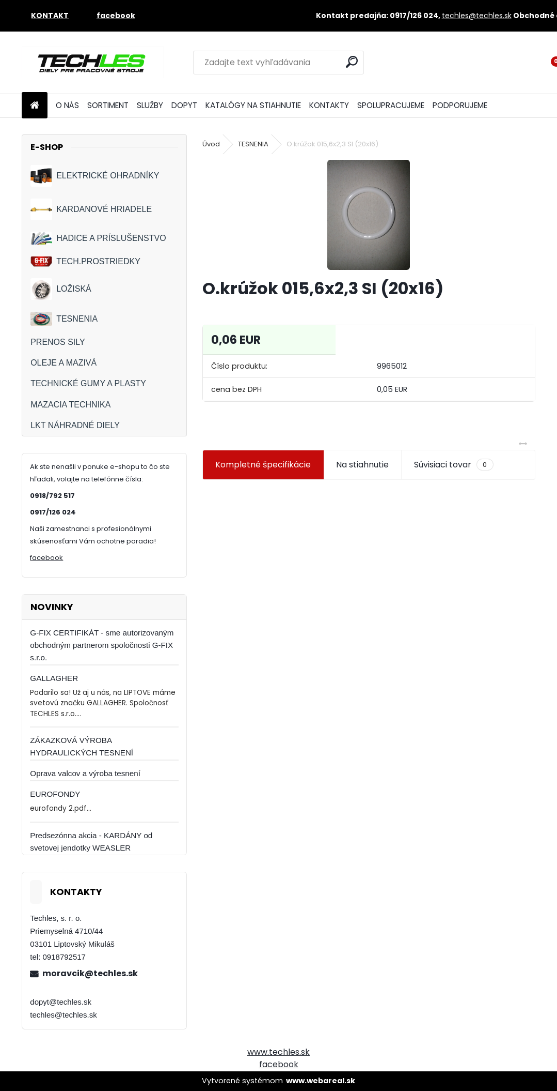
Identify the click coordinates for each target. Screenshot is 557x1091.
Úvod (211, 144)
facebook (46, 558)
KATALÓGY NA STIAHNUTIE (253, 105)
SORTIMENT (108, 105)
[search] (352, 62)
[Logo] (93, 62)
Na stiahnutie (362, 465)
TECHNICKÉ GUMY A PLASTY (88, 383)
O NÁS (67, 105)
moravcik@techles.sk (90, 973)
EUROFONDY (55, 794)
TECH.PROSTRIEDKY (85, 261)
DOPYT (184, 105)
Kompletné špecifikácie (263, 465)
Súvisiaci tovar (453, 465)
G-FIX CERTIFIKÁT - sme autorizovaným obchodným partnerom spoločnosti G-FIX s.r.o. (101, 645)
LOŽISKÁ (60, 289)
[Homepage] (34, 105)
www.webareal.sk (320, 1080)
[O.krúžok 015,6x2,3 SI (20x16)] (368, 215)
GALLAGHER (54, 678)
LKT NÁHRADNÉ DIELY (75, 425)
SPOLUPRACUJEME (390, 105)
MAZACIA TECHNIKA (70, 404)
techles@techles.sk (477, 15)
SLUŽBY (150, 105)
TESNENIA (64, 319)
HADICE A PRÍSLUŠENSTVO (98, 238)
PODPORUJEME (460, 105)
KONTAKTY (329, 105)
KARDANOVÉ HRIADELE (91, 209)
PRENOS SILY (57, 342)
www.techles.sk (278, 1052)
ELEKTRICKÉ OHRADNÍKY (94, 176)
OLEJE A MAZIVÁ (63, 362)
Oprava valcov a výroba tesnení (85, 773)
